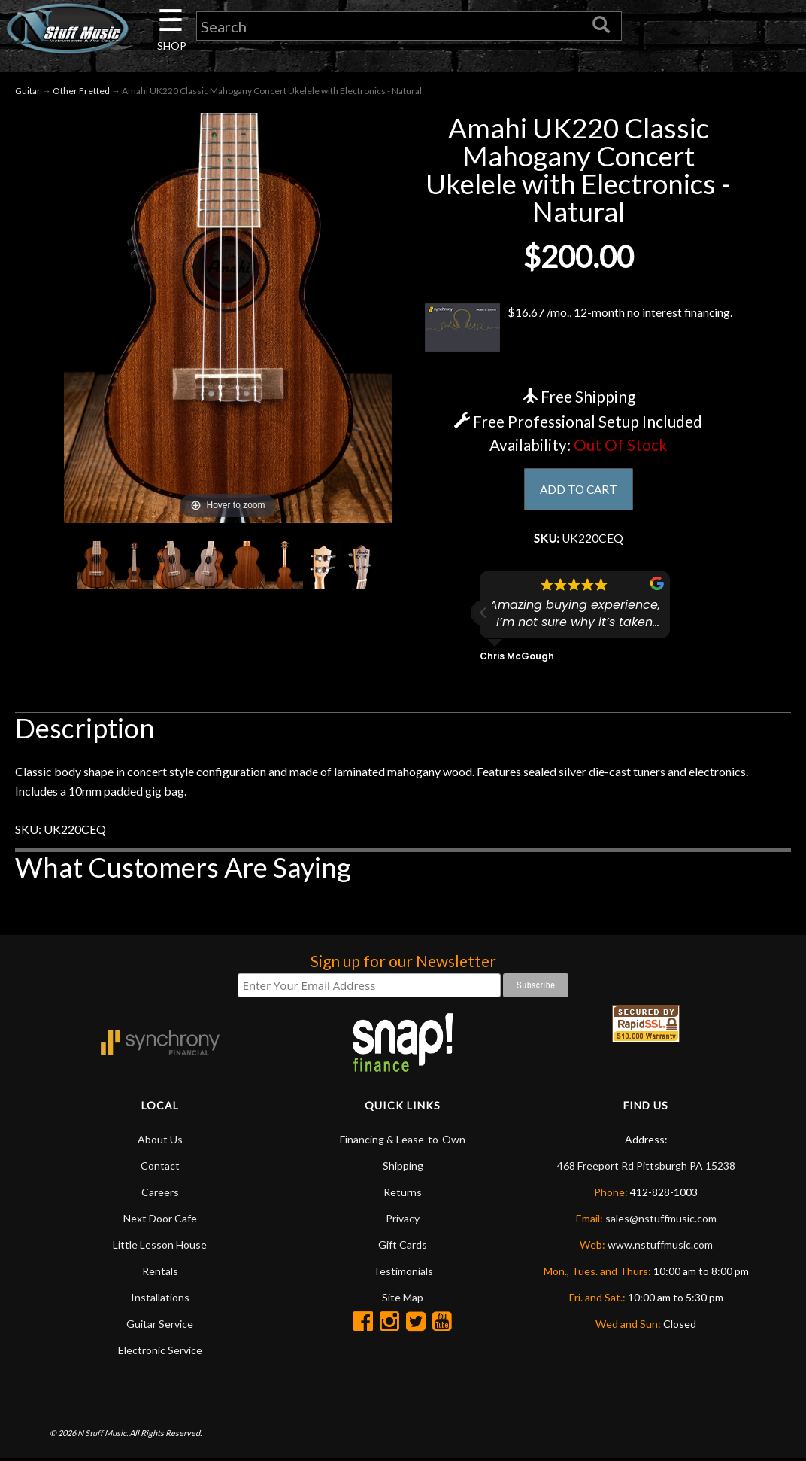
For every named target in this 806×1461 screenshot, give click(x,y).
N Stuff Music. (102, 1434)
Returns (402, 1194)
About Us (160, 1141)
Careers (160, 1194)
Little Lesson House (160, 1246)
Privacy (403, 1220)
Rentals (160, 1273)
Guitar (28, 91)
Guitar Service (159, 1325)
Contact (160, 1167)
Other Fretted (81, 91)
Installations (160, 1299)
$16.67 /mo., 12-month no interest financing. (578, 329)
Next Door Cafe (160, 1220)
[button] (483, 614)
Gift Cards (402, 1246)
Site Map (402, 1299)
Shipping (403, 1167)
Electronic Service (160, 1352)
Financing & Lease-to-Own (402, 1141)
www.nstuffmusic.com (660, 1246)
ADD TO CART (578, 490)
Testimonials (403, 1273)
